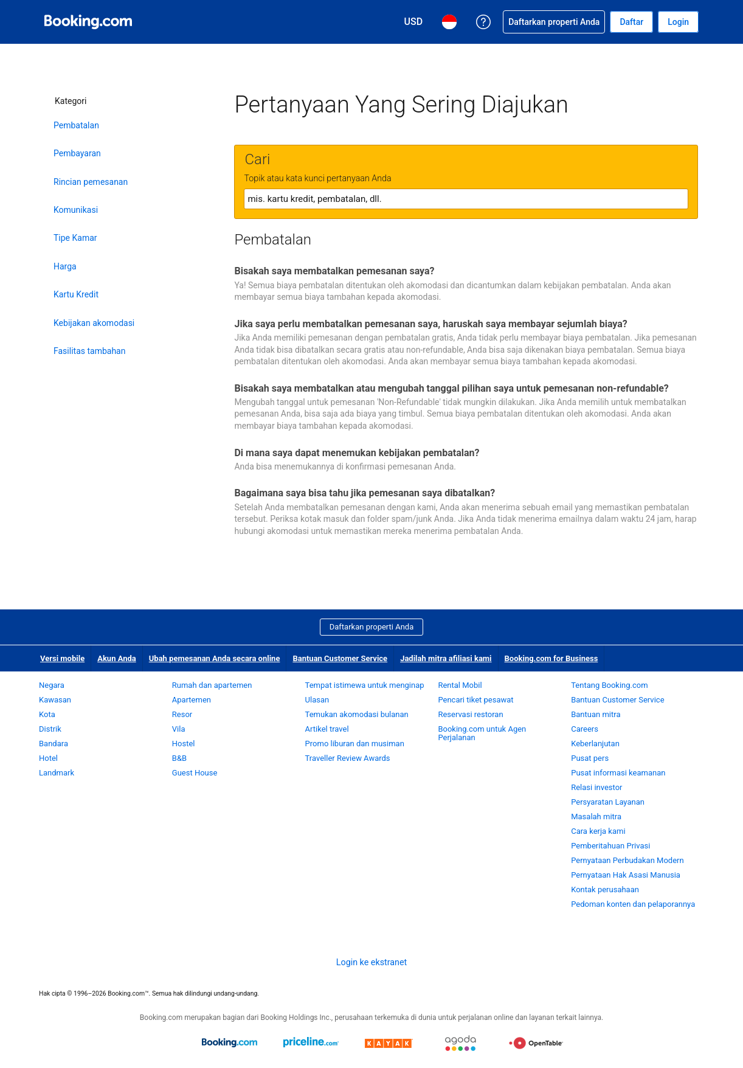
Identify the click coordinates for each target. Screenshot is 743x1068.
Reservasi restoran (470, 714)
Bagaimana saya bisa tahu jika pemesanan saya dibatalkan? (364, 493)
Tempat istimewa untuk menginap (364, 685)
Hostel (183, 743)
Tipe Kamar (75, 238)
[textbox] (466, 199)
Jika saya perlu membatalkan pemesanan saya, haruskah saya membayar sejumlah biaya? (430, 324)
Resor (182, 714)
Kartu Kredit (76, 294)
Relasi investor (596, 787)
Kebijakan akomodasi (94, 323)
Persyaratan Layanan (608, 801)
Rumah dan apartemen (212, 685)
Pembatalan (76, 125)
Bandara (53, 743)
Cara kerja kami (598, 831)
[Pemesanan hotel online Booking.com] (88, 22)
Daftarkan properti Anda (372, 626)
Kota (47, 714)
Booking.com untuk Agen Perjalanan (482, 733)
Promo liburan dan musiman (354, 743)
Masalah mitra (596, 816)
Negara (51, 685)
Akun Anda (116, 658)
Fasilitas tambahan (89, 351)
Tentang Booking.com (609, 685)
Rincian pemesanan (91, 182)
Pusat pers (590, 758)
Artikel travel (327, 728)
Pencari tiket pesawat (475, 699)
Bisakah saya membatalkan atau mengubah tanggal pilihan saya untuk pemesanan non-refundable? (451, 388)
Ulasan (317, 699)
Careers (584, 728)
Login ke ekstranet (371, 962)
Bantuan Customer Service (339, 658)
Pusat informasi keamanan (618, 772)
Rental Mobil (460, 685)
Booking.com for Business (551, 658)
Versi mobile (62, 658)
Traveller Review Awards (347, 758)
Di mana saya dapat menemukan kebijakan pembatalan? (356, 453)
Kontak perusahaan (605, 889)
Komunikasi (76, 210)
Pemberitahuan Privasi (610, 845)
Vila (178, 728)
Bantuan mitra (595, 714)
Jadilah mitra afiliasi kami (445, 658)
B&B (179, 758)
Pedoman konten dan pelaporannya (633, 904)
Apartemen (191, 699)
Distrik (50, 728)
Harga (65, 266)
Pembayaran (77, 153)
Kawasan (55, 699)
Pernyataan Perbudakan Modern (627, 860)
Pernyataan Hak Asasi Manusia (625, 874)
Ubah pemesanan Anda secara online (214, 658)
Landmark (56, 772)
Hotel (48, 758)
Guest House (195, 772)
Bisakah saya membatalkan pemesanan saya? (334, 271)
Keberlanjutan (595, 743)
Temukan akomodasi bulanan (357, 714)
